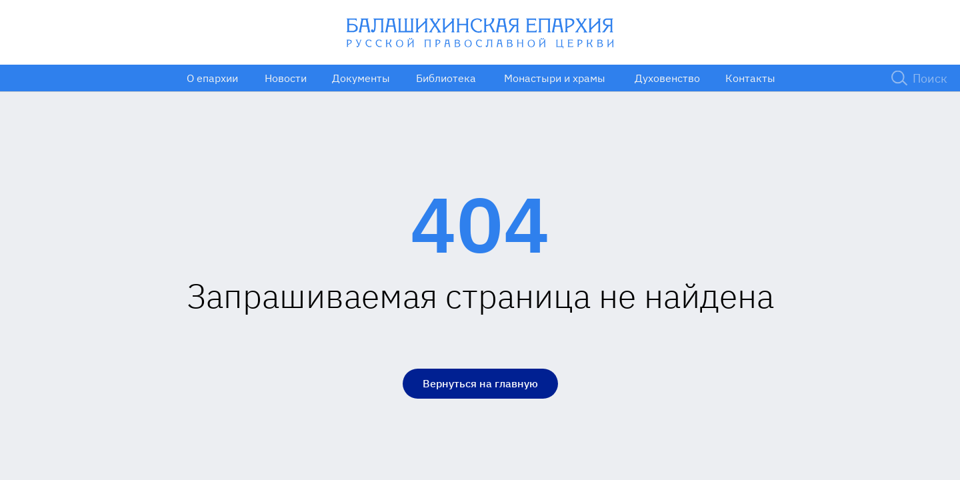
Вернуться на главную (480, 383)
